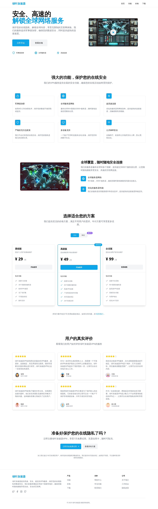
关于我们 (125, 480)
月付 (74, 235)
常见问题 (97, 484)
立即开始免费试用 (71, 446)
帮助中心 (97, 480)
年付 (84, 234)
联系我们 (100, 314)
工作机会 (125, 484)
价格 (137, 3)
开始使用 (34, 267)
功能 (130, 3)
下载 (144, 3)
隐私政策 (125, 488)
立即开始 (21, 43)
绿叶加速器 (76, 503)
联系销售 (124, 267)
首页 (123, 3)
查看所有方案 (90, 446)
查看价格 (39, 43)
